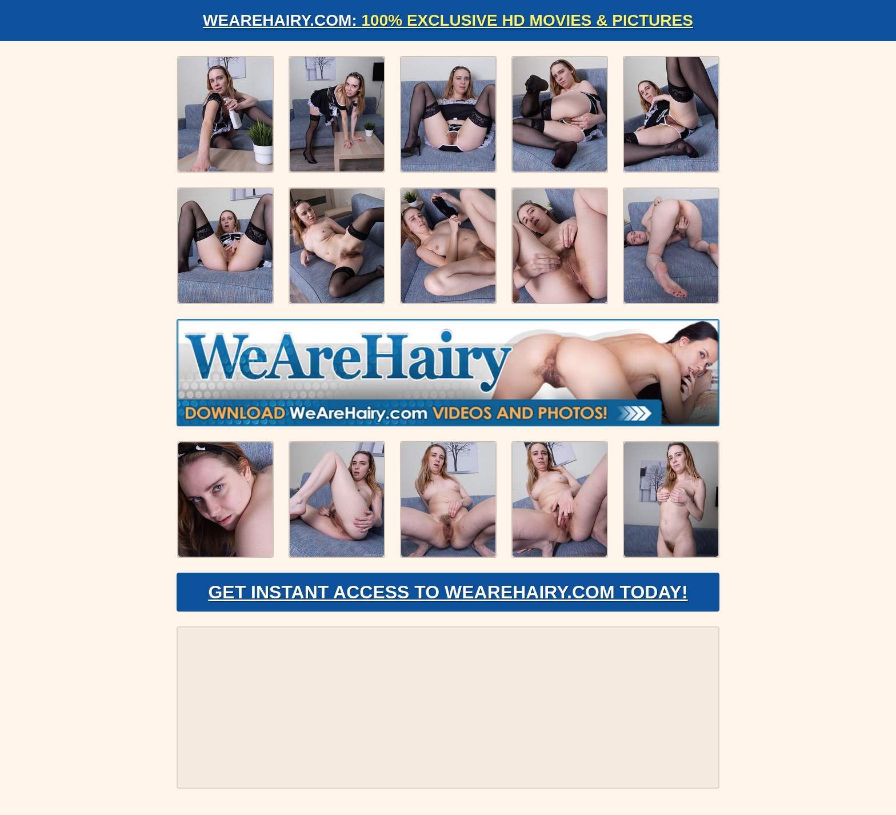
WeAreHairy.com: (448, 20)
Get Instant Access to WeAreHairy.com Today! (447, 592)
